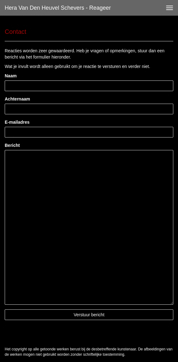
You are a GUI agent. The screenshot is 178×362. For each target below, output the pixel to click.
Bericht (12, 145)
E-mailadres (17, 122)
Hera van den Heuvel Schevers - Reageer (58, 8)
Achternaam (17, 98)
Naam (11, 75)
